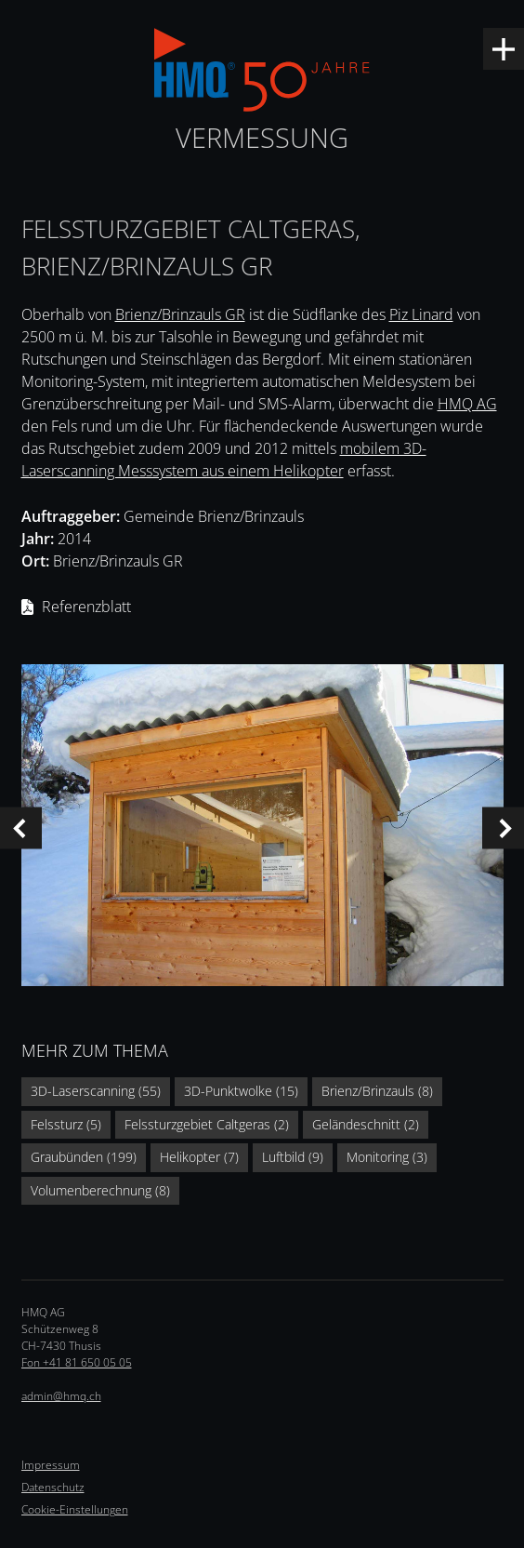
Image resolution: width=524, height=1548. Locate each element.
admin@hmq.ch (61, 1396)
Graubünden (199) (84, 1157)
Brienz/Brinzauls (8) (377, 1091)
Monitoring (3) (387, 1157)
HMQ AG (467, 404)
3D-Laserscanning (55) (96, 1091)
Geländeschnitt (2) (365, 1124)
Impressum (50, 1465)
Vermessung (262, 137)
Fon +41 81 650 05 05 (76, 1362)
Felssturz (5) (66, 1124)
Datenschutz (53, 1487)
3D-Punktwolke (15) (241, 1091)
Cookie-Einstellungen (74, 1509)
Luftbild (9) (292, 1157)
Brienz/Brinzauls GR (180, 314)
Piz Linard (421, 314)
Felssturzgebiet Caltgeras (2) (206, 1124)
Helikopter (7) (199, 1157)
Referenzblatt (86, 606)
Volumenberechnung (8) (100, 1190)
